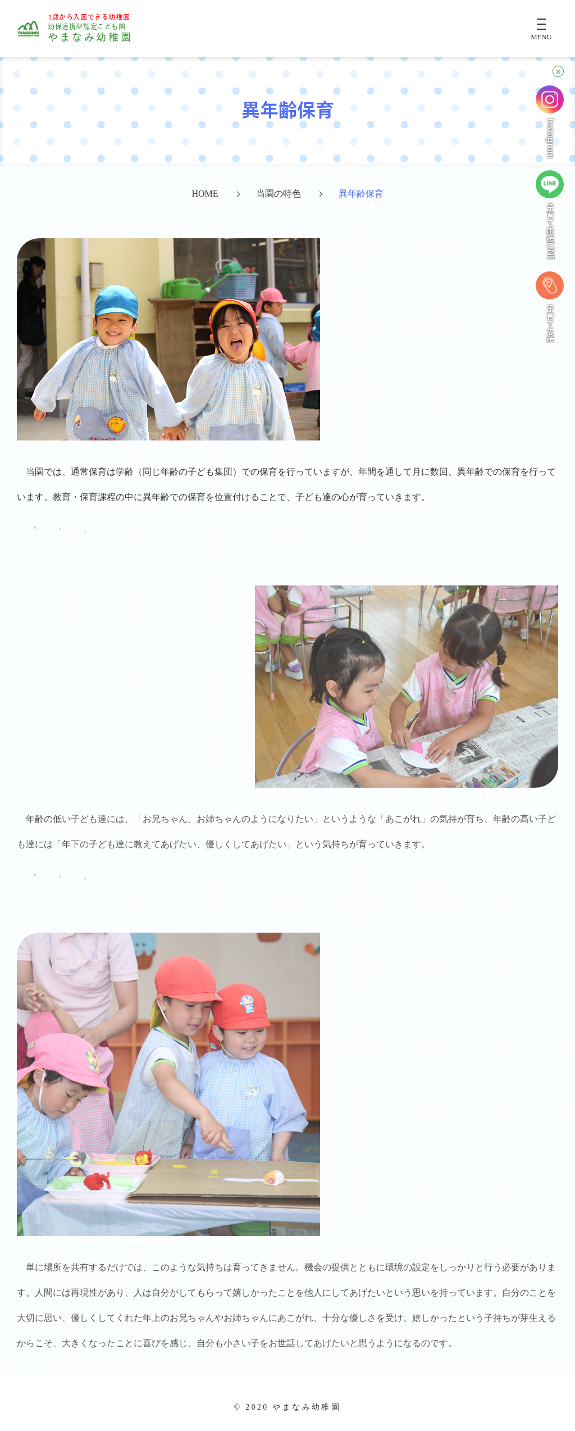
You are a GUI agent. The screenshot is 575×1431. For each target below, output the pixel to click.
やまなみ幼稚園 (90, 28)
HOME (204, 194)
